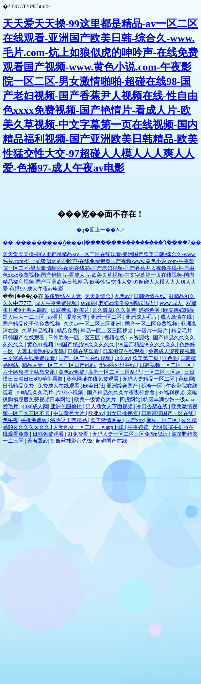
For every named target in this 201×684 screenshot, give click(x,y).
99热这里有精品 (69, 420)
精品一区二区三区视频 (107, 330)
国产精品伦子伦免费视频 (32, 324)
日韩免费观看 (48, 434)
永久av (122, 358)
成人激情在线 (176, 317)
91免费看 (78, 434)
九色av (122, 296)
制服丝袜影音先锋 (71, 441)
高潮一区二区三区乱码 (115, 372)
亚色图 (170, 358)
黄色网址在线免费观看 (93, 379)
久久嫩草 (102, 310)
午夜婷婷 (138, 427)
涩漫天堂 (77, 317)
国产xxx (135, 420)
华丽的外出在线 (118, 365)
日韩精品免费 (19, 386)
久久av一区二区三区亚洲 (93, 324)
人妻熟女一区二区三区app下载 (89, 427)
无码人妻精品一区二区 (149, 379)
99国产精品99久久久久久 (86, 344)
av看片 (55, 317)
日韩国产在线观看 (24, 337)
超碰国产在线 (112, 441)
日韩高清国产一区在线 (168, 413)
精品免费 (67, 330)
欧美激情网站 (107, 420)
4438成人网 (35, 406)
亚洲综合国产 (123, 386)
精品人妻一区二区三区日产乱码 (59, 365)
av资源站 (140, 337)
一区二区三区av (163, 372)
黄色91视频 (41, 344)
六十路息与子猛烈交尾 (29, 372)
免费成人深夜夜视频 (172, 351)
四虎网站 (130, 399)
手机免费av (34, 420)
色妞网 (186, 379)
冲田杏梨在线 (152, 406)
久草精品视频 (38, 330)
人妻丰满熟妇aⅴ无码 (41, 351)
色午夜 (10, 420)
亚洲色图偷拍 (66, 406)
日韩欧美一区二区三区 (75, 337)
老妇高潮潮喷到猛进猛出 (127, 303)
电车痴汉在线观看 (124, 351)
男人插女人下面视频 (110, 406)
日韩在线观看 (84, 351)
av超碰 (88, 303)
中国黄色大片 (69, 413)
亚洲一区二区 (107, 317)
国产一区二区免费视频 (151, 324)
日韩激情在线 (150, 296)
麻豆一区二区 (162, 420)
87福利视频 (172, 392)
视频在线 (115, 337)
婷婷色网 (150, 310)
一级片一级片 (152, 330)
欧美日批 (93, 386)
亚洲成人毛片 (142, 317)
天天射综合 (98, 296)
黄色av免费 (72, 372)
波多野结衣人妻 (63, 296)
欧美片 (82, 310)
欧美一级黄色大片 (95, 399)
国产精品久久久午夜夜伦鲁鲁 (121, 392)
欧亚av (96, 413)
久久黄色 (125, 310)
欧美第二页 (146, 358)
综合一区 (153, 386)
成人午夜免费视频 (56, 303)
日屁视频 (61, 310)
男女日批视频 (122, 413)
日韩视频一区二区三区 (166, 365)
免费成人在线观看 (59, 386)
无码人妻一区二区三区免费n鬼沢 (130, 434)
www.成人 (171, 303)
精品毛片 (182, 330)
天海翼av (37, 441)
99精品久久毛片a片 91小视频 (50, 392)
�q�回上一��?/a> (100, 229)
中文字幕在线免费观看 (29, 358)
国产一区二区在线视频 (85, 358)
